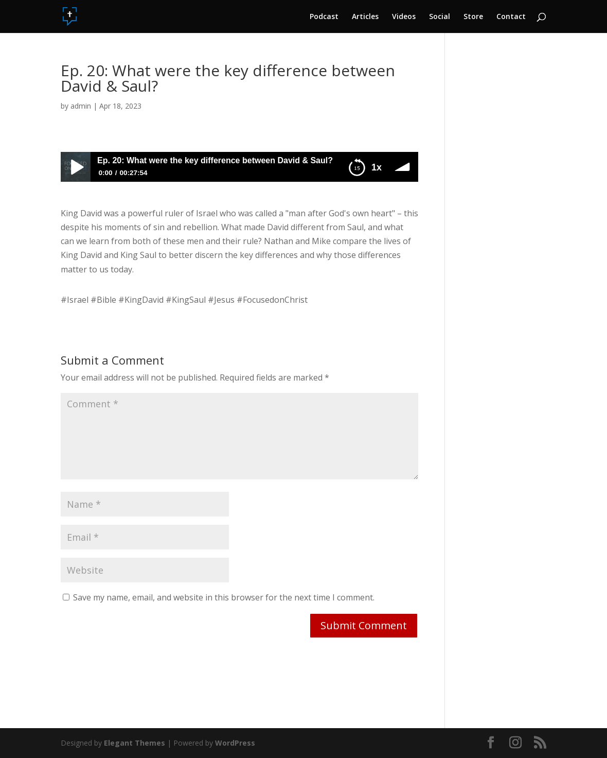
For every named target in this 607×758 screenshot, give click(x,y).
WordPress (235, 743)
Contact (511, 17)
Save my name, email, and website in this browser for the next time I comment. (223, 597)
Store (473, 17)
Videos (404, 17)
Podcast (324, 17)
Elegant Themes (134, 743)
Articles (365, 17)
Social (439, 17)
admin (80, 106)
